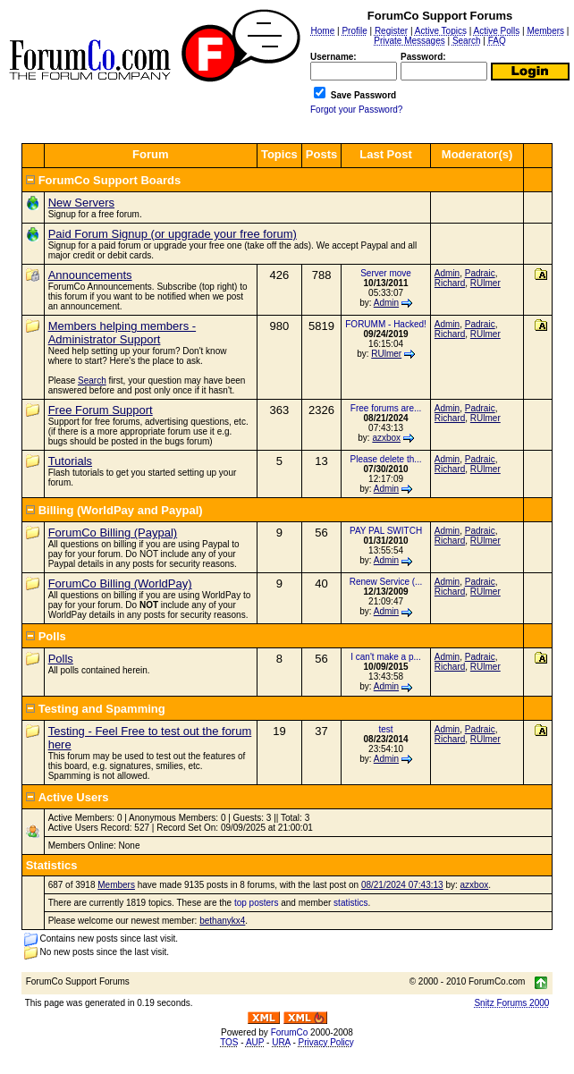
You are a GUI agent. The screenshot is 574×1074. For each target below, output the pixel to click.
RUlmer (485, 283)
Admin (386, 303)
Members (116, 885)
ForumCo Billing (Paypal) (113, 532)
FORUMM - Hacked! (385, 324)
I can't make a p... (385, 657)
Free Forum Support (100, 410)
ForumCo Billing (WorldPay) (120, 583)
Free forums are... (385, 408)
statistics (350, 903)
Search (92, 380)
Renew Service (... (386, 582)
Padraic (480, 273)
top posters (256, 903)
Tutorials (70, 461)
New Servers (81, 202)
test (385, 729)
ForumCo (289, 1032)
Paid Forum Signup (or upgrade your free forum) (172, 234)
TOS (229, 1042)
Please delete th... (386, 459)
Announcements (90, 275)
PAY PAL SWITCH (386, 531)
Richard (450, 283)
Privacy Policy (326, 1042)
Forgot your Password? (356, 109)
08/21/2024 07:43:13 (402, 885)
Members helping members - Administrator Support (122, 332)
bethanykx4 (222, 921)
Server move (385, 273)
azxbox (386, 438)
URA (281, 1042)
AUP (255, 1042)
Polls (60, 658)
